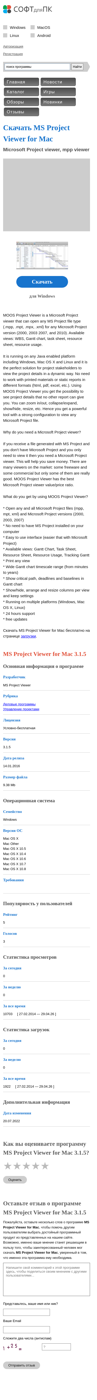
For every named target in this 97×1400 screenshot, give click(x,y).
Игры (49, 91)
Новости (52, 82)
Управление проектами (21, 709)
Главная (16, 82)
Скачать (42, 282)
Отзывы (15, 111)
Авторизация (13, 46)
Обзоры (15, 102)
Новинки (53, 102)
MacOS (43, 27)
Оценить (15, 1180)
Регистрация (13, 54)
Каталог (16, 91)
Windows (18, 27)
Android (44, 35)
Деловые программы (19, 704)
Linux (14, 35)
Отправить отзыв (21, 1365)
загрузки (28, 636)
